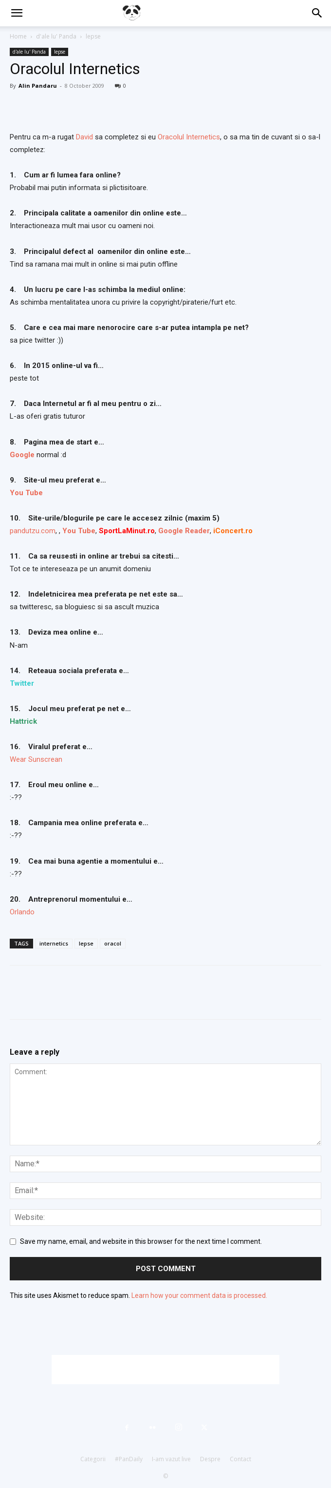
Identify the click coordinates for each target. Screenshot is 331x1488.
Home (18, 36)
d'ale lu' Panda (56, 36)
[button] (16, 13)
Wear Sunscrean (36, 759)
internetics (53, 943)
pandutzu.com (32, 530)
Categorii (93, 1459)
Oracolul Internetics (189, 137)
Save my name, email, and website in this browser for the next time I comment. (141, 1241)
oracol (112, 943)
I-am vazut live (171, 1459)
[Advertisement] (165, 1369)
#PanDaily (129, 1459)
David (85, 137)
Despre (210, 1459)
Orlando (22, 912)
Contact (240, 1459)
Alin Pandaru (37, 85)
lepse (93, 36)
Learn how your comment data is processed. (199, 1295)
